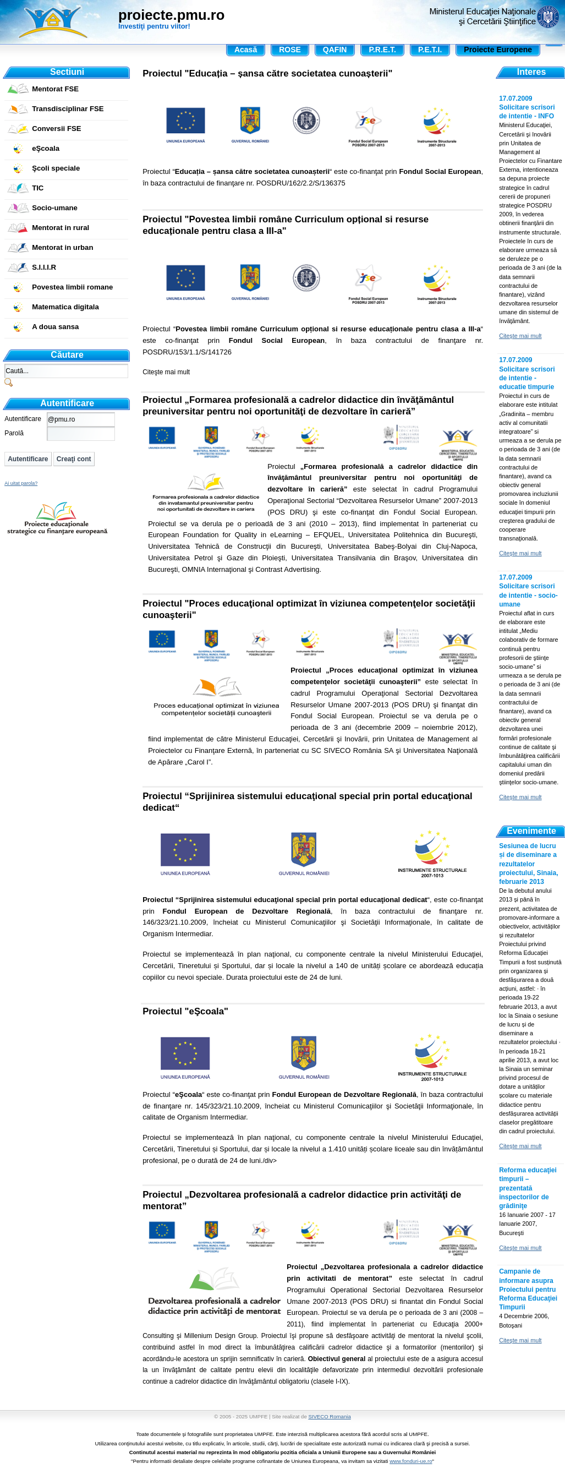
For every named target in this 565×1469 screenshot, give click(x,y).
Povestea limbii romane (72, 287)
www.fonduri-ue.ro (411, 1461)
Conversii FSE (56, 128)
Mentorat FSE (55, 89)
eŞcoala (45, 148)
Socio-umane (55, 208)
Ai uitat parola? (20, 483)
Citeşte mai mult (166, 372)
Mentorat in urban (62, 247)
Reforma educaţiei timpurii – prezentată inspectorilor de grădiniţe (528, 1188)
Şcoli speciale (56, 168)
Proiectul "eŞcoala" (185, 1011)
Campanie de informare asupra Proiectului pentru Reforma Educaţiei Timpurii (528, 1289)
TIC (37, 188)
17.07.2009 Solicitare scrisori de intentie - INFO (527, 107)
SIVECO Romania (329, 1416)
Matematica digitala (65, 307)
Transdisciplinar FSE (67, 109)
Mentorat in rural (60, 227)
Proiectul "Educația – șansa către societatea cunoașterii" (267, 73)
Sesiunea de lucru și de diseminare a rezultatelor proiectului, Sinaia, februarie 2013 (528, 864)
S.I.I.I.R (44, 267)
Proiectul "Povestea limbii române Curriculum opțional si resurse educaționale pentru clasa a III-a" (285, 225)
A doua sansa (55, 327)
